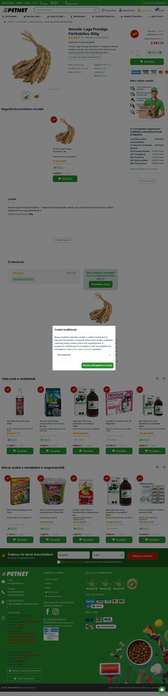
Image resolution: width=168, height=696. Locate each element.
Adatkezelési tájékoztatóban (78, 349)
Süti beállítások (64, 355)
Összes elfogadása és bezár (97, 365)
